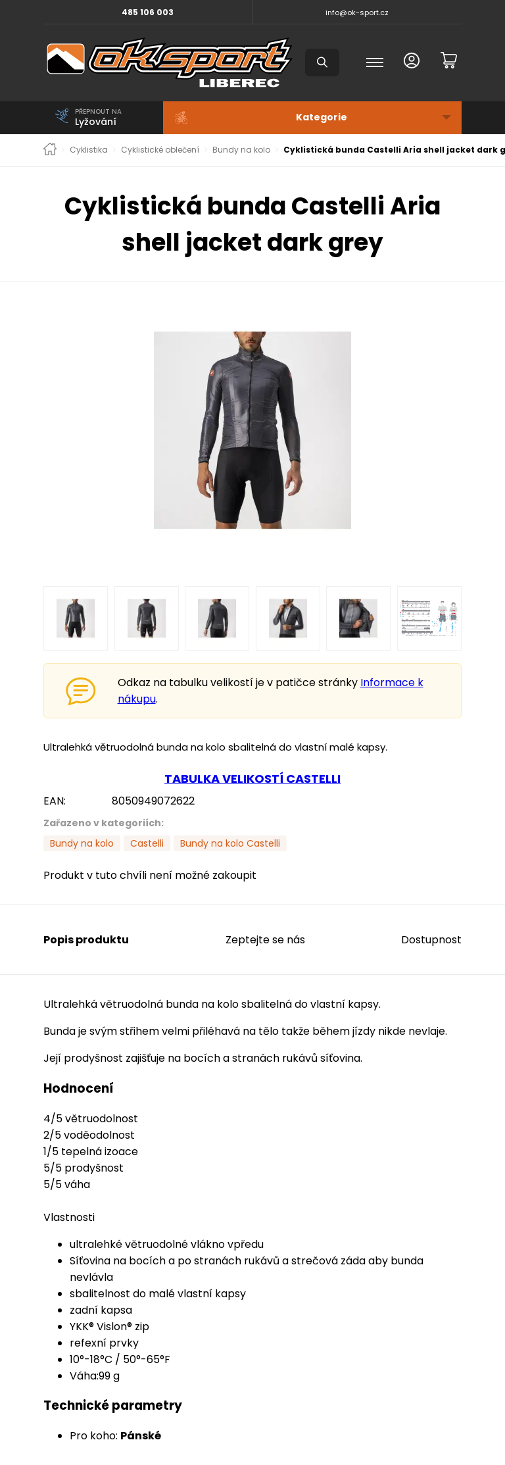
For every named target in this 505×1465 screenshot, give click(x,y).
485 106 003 (148, 12)
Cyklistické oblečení (160, 150)
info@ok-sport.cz (357, 12)
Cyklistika (89, 150)
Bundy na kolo (241, 150)
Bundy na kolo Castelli (230, 843)
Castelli (147, 843)
